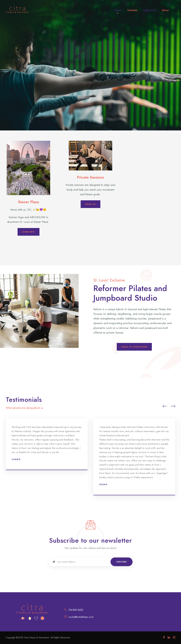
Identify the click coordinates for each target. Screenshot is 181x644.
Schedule (132, 10)
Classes (118, 10)
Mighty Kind (149, 10)
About (165, 10)
